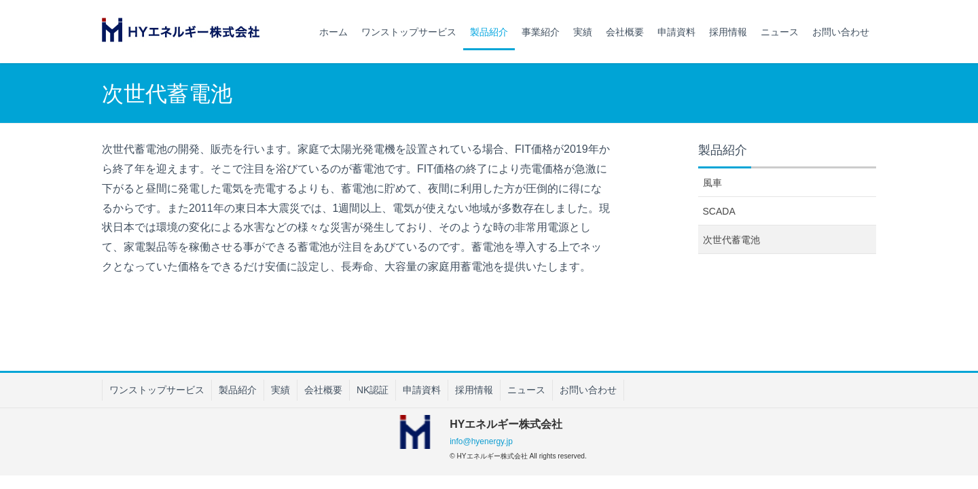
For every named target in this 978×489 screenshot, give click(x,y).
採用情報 (474, 389)
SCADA (719, 211)
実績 (280, 389)
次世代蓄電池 (731, 239)
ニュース (526, 389)
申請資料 (422, 389)
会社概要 (323, 389)
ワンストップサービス (156, 389)
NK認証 (372, 389)
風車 (712, 182)
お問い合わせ (588, 389)
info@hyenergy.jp (481, 441)
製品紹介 (238, 389)
